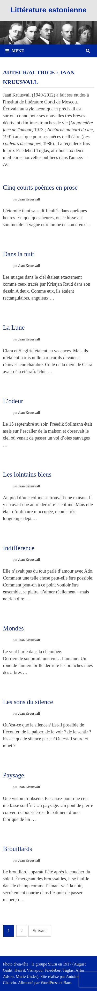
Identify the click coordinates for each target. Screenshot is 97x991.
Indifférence (18, 548)
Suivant (40, 930)
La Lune (14, 327)
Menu (14, 51)
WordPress (49, 982)
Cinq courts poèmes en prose (40, 187)
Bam (67, 982)
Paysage (13, 775)
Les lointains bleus (27, 474)
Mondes (13, 628)
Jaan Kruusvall (29, 199)
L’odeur (13, 401)
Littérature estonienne (48, 10)
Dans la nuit (18, 254)
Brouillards (17, 848)
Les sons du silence (28, 701)
